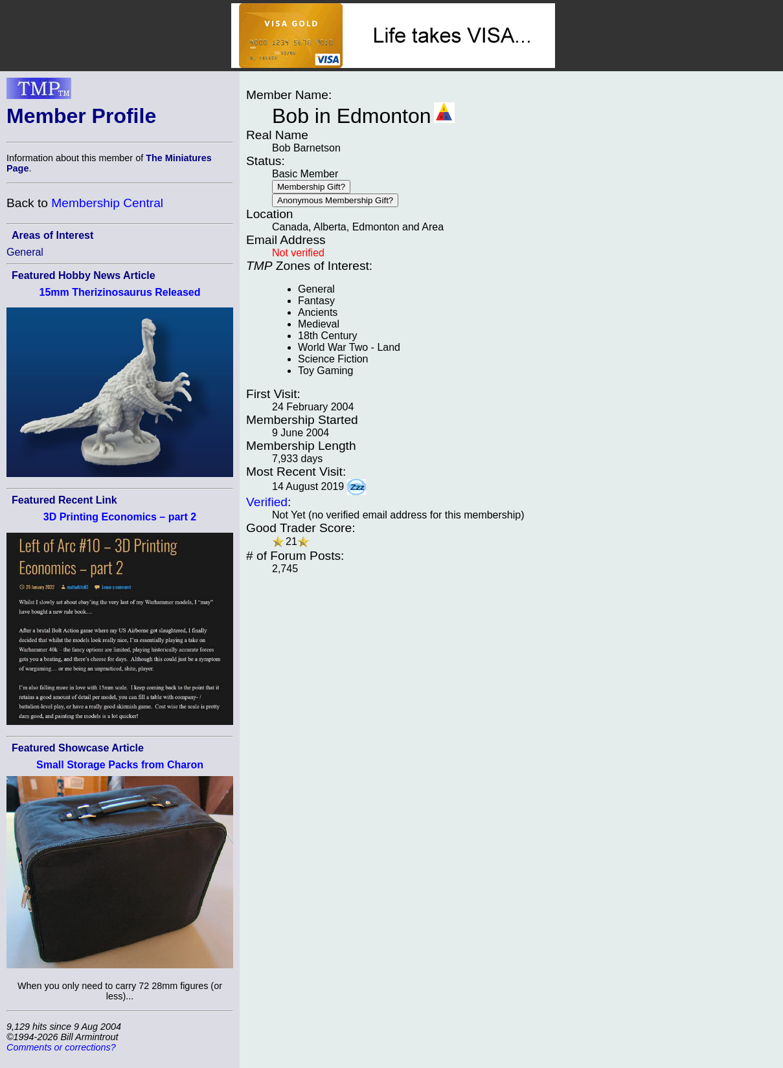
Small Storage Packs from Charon (119, 764)
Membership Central (107, 203)
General (24, 252)
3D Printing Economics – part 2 (120, 516)
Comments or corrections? (61, 1047)
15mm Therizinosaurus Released (120, 292)
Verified (267, 502)
